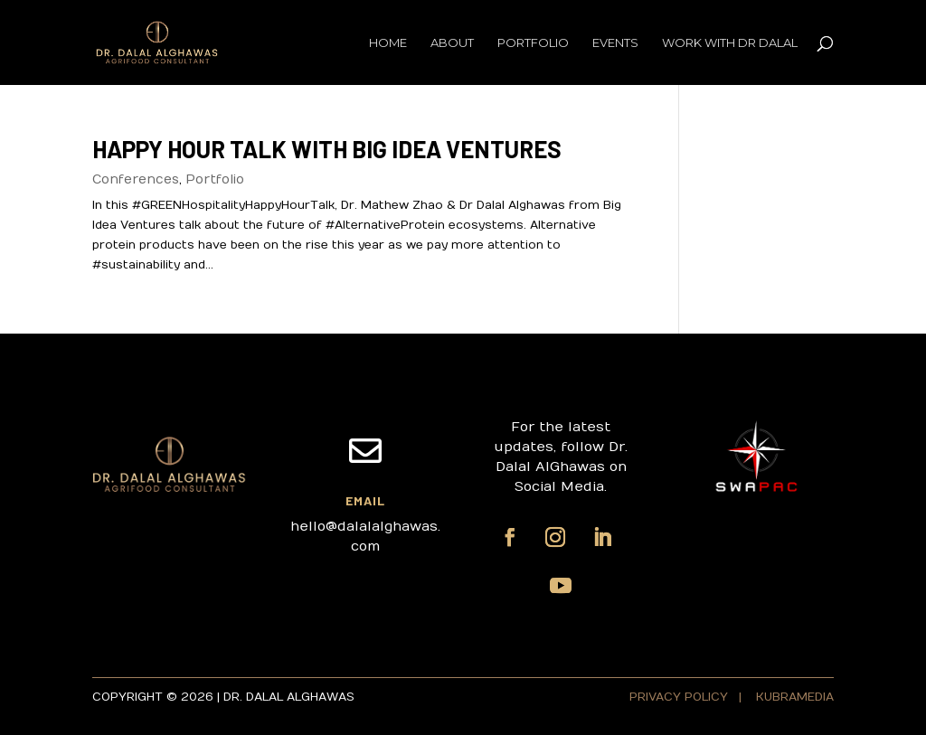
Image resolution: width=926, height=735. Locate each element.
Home (388, 43)
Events (615, 43)
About (452, 43)
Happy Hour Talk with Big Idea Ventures (327, 149)
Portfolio (533, 43)
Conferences (135, 179)
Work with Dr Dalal (730, 43)
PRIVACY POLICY (680, 697)
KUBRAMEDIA (795, 697)
